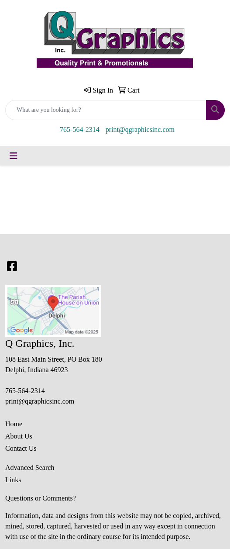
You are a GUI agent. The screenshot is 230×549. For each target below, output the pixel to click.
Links (13, 479)
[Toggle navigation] (13, 156)
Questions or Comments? (40, 498)
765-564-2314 (80, 129)
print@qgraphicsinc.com (140, 129)
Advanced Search (29, 467)
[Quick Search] (105, 110)
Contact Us (21, 448)
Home (13, 424)
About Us (18, 436)
